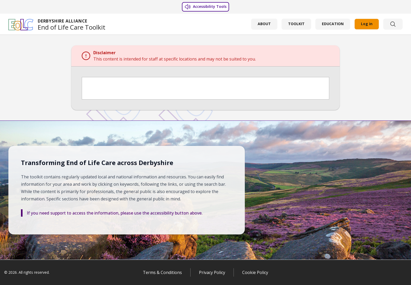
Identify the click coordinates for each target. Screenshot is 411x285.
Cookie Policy (255, 272)
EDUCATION (333, 23)
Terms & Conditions (162, 272)
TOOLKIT (296, 23)
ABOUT (264, 23)
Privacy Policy (212, 272)
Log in (366, 23)
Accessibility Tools (205, 7)
